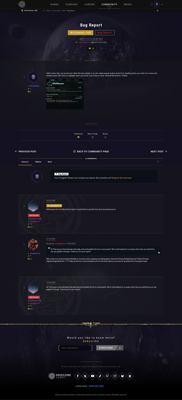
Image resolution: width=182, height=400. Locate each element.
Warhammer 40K (80, 32)
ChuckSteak (88, 39)
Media (128, 4)
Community (109, 4)
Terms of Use (78, 367)
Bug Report (105, 32)
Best (50, 162)
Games (54, 4)
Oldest (38, 162)
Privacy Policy (97, 367)
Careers (89, 4)
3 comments (91, 159)
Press (64, 367)
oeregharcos (85, 42)
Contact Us (114, 367)
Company (71, 4)
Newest (25, 162)
